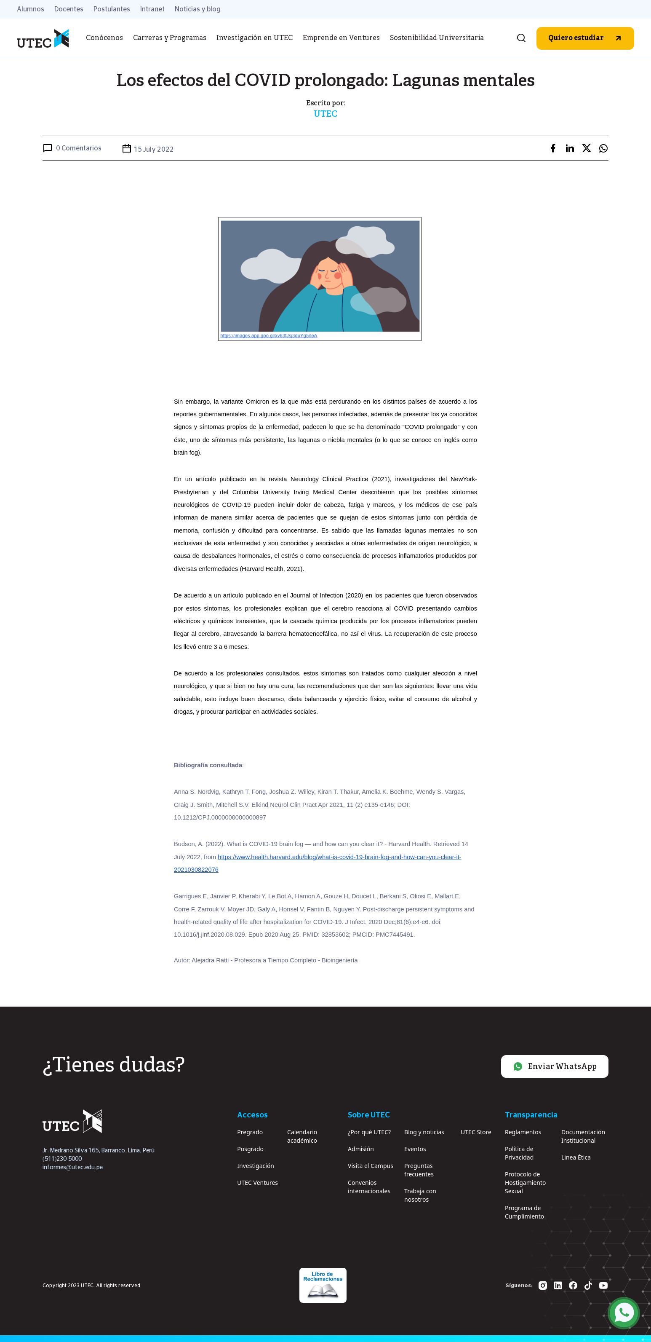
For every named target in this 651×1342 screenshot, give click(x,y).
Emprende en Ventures (341, 38)
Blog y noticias (424, 1132)
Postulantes (111, 9)
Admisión (361, 1149)
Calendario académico (302, 1136)
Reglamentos (523, 1132)
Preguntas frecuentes (419, 1170)
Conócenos (104, 38)
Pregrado (250, 1132)
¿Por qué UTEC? (369, 1132)
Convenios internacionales (369, 1187)
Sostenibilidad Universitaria (437, 38)
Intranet (152, 9)
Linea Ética (576, 1157)
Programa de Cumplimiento (524, 1212)
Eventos (415, 1149)
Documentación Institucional (583, 1136)
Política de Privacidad (519, 1153)
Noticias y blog (198, 9)
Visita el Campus (370, 1166)
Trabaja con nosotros (420, 1195)
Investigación (255, 1166)
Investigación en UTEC (254, 38)
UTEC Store (476, 1132)
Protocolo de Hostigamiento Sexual (525, 1182)
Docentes (68, 9)
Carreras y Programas (169, 38)
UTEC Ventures (257, 1183)
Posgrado (250, 1149)
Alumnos (30, 9)
